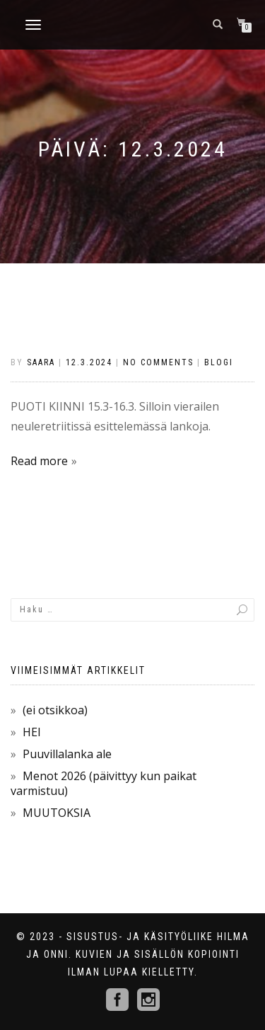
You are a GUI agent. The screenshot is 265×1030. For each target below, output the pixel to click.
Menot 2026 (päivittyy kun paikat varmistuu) (103, 783)
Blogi (218, 362)
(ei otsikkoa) (55, 710)
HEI (32, 732)
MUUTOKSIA (56, 812)
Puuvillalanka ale (67, 754)
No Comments (158, 362)
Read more (39, 461)
